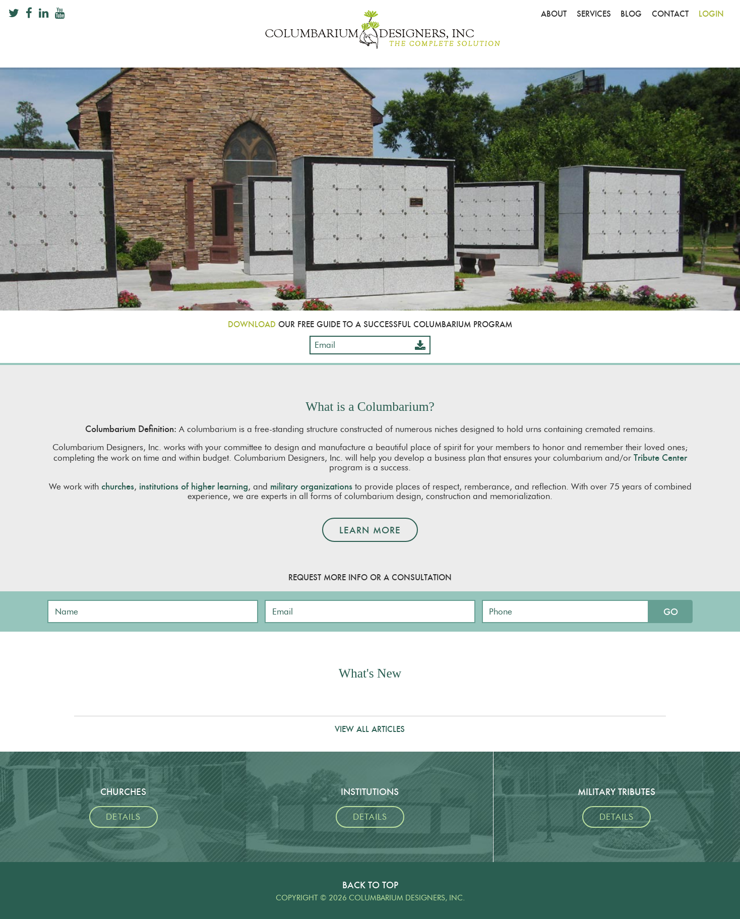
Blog (631, 14)
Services (594, 14)
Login (711, 14)
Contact (670, 14)
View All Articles (370, 729)
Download (252, 324)
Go (670, 612)
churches (117, 486)
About (554, 14)
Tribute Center (660, 457)
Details (123, 817)
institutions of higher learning (193, 486)
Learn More (370, 530)
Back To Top (370, 885)
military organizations (311, 486)
